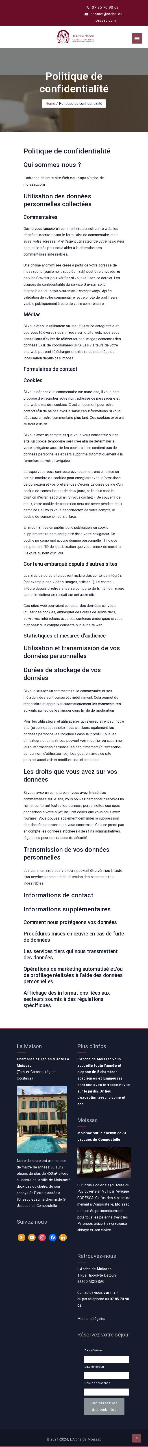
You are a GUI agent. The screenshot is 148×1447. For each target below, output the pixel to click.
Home (50, 103)
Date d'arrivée (93, 1350)
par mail (110, 1292)
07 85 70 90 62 (103, 7)
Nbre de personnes (97, 1383)
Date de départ (94, 1366)
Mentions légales (91, 1319)
